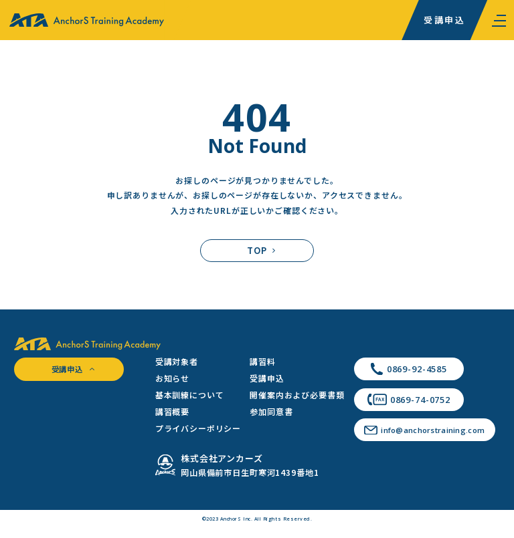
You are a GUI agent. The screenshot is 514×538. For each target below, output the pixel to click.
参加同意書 (271, 411)
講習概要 (172, 411)
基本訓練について (189, 394)
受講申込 (444, 19)
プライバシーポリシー (198, 428)
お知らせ (172, 378)
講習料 (263, 361)
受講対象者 (176, 361)
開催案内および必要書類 (297, 394)
